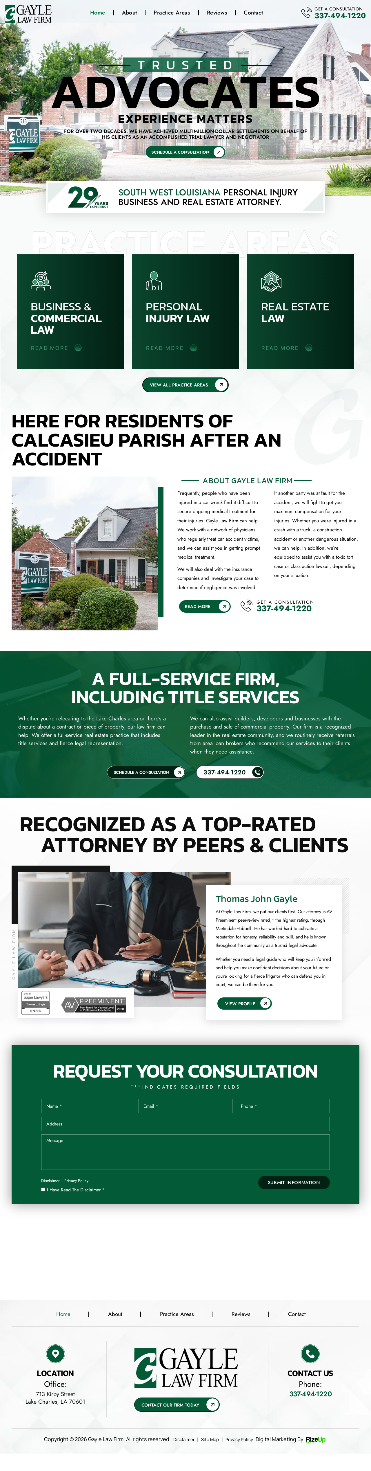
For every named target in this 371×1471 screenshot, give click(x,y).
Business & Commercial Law (70, 313)
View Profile (242, 1008)
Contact (252, 13)
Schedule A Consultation (179, 153)
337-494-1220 (330, 16)
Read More (198, 610)
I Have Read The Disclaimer (76, 1205)
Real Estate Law (300, 313)
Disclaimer (51, 1196)
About (128, 13)
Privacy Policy (79, 1196)
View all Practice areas (178, 387)
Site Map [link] (209, 1456)
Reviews (215, 13)
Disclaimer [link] (179, 1456)
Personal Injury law (185, 313)
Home (96, 13)
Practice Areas (170, 13)
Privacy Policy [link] (242, 1456)
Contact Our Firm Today (173, 1421)
